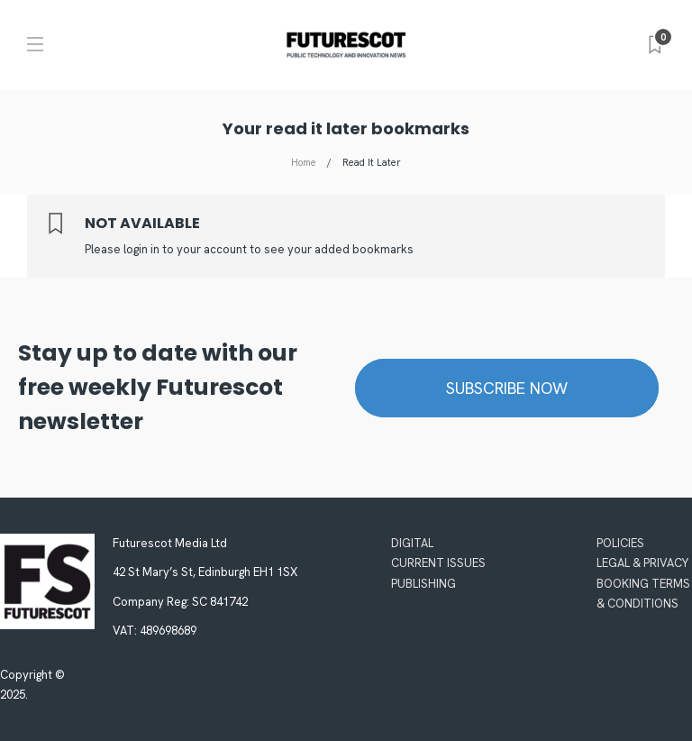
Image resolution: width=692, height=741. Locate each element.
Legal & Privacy (642, 563)
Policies (620, 543)
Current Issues (438, 563)
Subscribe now (507, 388)
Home (303, 162)
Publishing (423, 583)
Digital (412, 543)
